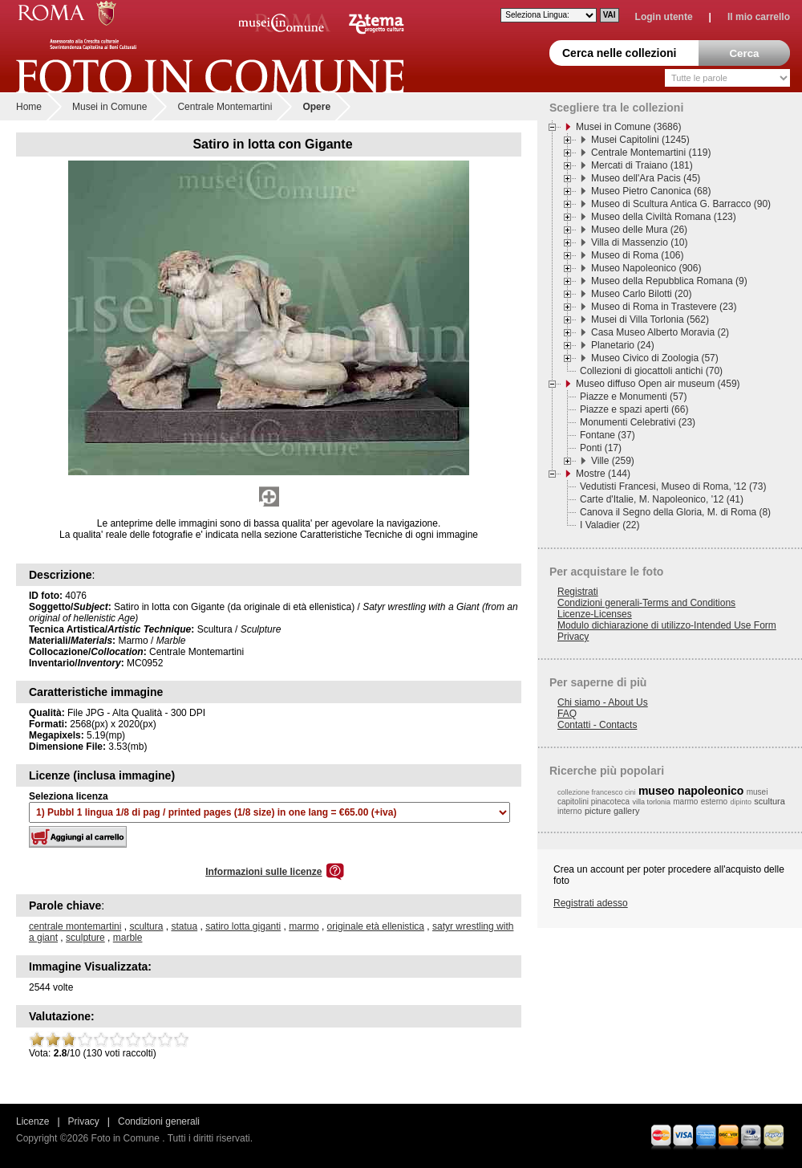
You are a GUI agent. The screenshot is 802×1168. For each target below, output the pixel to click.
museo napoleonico (690, 790)
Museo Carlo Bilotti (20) (641, 293)
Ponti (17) (601, 448)
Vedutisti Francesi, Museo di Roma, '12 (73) (673, 486)
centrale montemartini (75, 926)
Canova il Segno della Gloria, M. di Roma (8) (675, 512)
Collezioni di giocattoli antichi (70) (651, 370)
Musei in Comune (109, 106)
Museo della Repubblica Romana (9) (669, 281)
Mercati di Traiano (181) (642, 165)
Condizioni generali (159, 1121)
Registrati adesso (590, 903)
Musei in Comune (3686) (628, 126)
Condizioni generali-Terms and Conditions (646, 602)
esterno (714, 801)
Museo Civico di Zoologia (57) (655, 358)
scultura (146, 926)
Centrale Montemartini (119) (651, 152)
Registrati (577, 591)
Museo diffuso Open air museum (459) (658, 383)
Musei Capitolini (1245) (640, 139)
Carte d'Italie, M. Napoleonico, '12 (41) (661, 499)
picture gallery (612, 811)
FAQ (567, 713)
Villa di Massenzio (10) (639, 242)
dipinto (740, 802)
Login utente (664, 16)
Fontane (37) (607, 435)
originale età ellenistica (375, 926)
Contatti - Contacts (597, 725)
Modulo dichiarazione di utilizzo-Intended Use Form (666, 625)
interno (569, 811)
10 (181, 1040)
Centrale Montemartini (224, 106)
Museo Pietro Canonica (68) (651, 191)
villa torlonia (651, 802)
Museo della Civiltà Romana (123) (663, 216)
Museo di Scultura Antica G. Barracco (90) (681, 204)
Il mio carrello (758, 16)
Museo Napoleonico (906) (646, 268)
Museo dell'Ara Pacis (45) (645, 178)
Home (29, 106)
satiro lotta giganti (243, 926)
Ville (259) (612, 460)
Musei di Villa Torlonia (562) (650, 319)
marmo (303, 926)
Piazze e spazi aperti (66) (634, 409)
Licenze (32, 1121)
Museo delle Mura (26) (639, 229)
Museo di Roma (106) (637, 255)
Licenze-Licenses (594, 614)
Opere (316, 106)
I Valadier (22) (609, 525)
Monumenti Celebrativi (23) (637, 422)
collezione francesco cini (596, 792)
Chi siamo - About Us (602, 702)
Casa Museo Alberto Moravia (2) (660, 332)
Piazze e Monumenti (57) (633, 396)
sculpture (85, 937)
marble (128, 937)
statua (184, 926)
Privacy (573, 636)
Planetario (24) (622, 345)
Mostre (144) (603, 473)
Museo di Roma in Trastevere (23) (663, 306)
